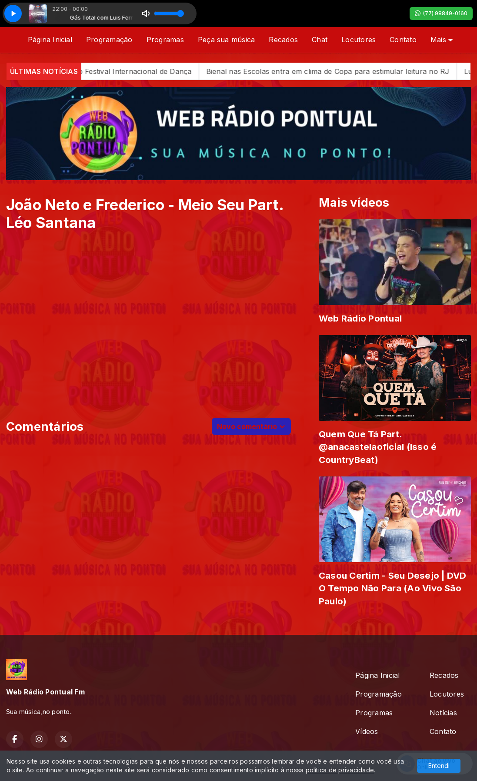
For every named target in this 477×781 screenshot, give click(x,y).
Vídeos (366, 731)
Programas (165, 39)
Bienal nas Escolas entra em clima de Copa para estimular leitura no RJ (344, 71)
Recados (283, 39)
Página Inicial (50, 39)
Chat (319, 39)
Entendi (439, 765)
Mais (441, 39)
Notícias (443, 712)
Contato (403, 39)
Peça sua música (226, 39)
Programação (109, 39)
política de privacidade (340, 770)
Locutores (358, 39)
